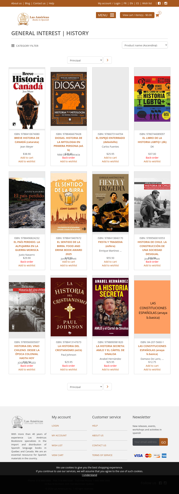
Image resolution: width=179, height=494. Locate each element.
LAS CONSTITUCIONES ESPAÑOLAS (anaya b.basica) (152, 350)
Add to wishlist (26, 161)
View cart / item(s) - (137, 15)
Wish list (147, 3)
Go (163, 442)
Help (51, 3)
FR (125, 3)
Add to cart (26, 157)
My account (104, 3)
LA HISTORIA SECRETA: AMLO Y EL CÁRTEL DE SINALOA (110, 350)
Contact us (39, 3)
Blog (27, 3)
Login (117, 3)
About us (16, 3)
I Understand (89, 475)
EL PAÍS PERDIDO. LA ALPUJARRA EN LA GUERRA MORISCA (27, 246)
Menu (106, 15)
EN (131, 3)
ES (137, 3)
